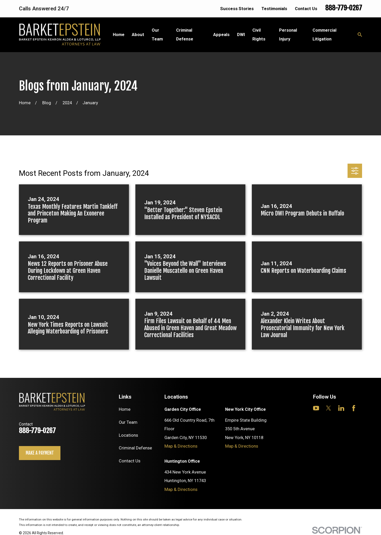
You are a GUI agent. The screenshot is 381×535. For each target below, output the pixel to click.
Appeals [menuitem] (221, 34)
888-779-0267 (343, 8)
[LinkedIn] (341, 408)
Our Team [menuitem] (157, 34)
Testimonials (274, 8)
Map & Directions (180, 446)
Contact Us (306, 8)
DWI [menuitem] (241, 34)
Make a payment (40, 453)
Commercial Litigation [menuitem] (324, 34)
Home (124, 409)
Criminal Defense (135, 447)
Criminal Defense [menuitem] (184, 34)
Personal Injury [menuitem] (288, 34)
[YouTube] (316, 408)
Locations (128, 435)
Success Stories (237, 8)
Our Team (128, 422)
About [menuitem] (138, 34)
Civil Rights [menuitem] (258, 34)
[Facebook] (354, 408)
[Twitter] (328, 408)
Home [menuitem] (118, 34)
